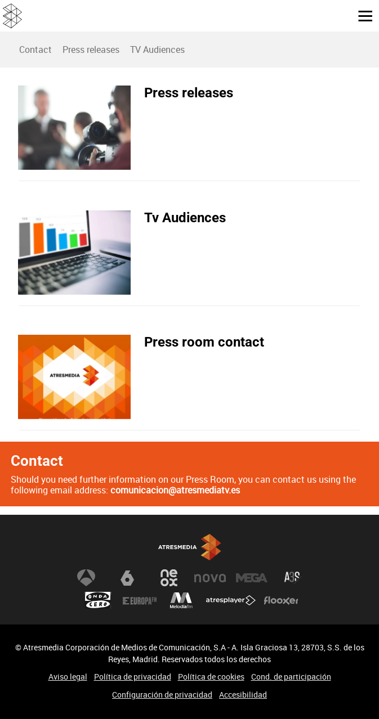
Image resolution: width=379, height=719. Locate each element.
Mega (252, 577)
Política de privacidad (132, 676)
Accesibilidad (243, 694)
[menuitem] (35, 49)
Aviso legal (67, 676)
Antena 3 (86, 577)
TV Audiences (157, 49)
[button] (361, 15)
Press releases (91, 49)
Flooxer (281, 600)
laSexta (127, 577)
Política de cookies (211, 676)
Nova (210, 577)
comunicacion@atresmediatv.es (175, 490)
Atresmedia (189, 547)
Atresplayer (231, 600)
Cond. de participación (291, 676)
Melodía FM (181, 600)
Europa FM (140, 600)
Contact (35, 49)
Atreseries (293, 577)
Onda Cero (98, 600)
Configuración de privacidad (162, 694)
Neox (169, 577)
